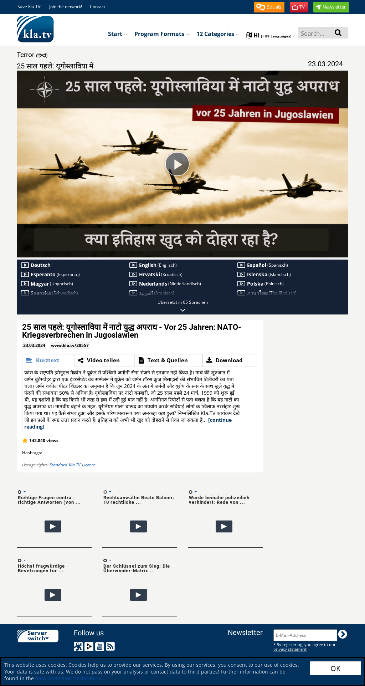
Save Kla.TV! (29, 7)
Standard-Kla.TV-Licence (73, 465)
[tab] (48, 360)
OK (335, 668)
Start (117, 34)
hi (270, 35)
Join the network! (65, 7)
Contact (97, 7)
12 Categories (217, 34)
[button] (269, 7)
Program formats (161, 34)
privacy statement (290, 649)
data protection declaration (68, 678)
